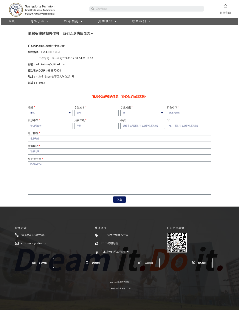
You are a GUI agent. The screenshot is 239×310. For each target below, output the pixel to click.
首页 (12, 21)
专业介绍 (40, 21)
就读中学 (33, 120)
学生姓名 (79, 107)
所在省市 (172, 107)
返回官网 (225, 15)
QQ (168, 120)
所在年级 (79, 120)
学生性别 (125, 107)
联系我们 (141, 21)
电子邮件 (33, 133)
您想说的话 (34, 158)
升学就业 (107, 21)
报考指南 (73, 21)
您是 (30, 107)
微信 (123, 120)
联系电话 (33, 146)
